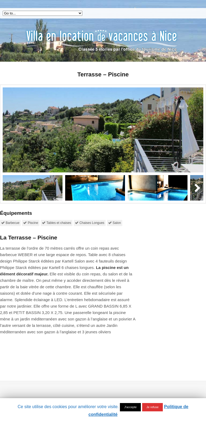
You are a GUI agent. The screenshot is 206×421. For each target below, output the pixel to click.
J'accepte (130, 407)
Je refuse (152, 407)
